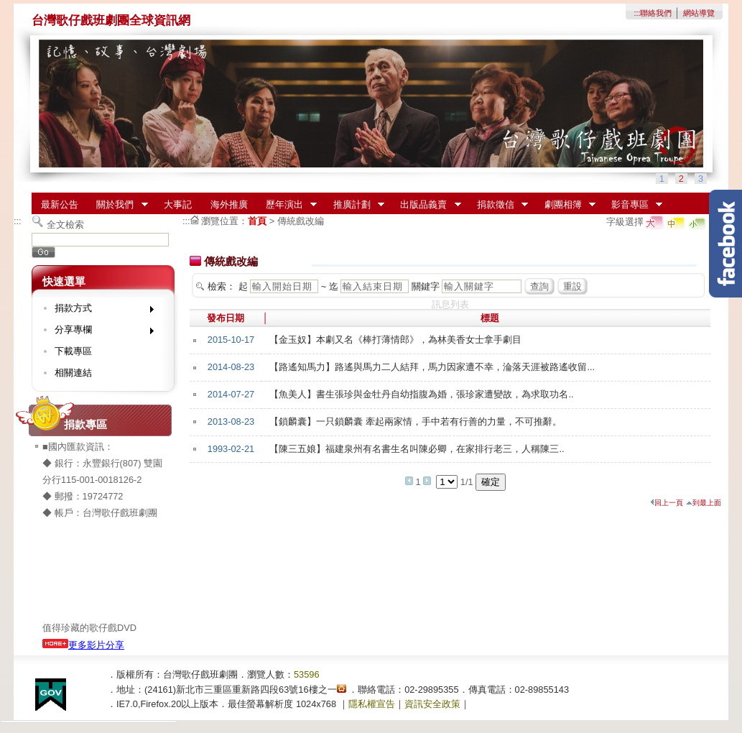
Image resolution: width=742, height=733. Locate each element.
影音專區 (632, 205)
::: (637, 13)
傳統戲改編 (300, 221)
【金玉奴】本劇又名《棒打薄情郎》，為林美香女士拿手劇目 (395, 339)
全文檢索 (65, 224)
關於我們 (118, 205)
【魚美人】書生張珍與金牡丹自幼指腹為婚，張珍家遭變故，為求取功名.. (421, 394)
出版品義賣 (426, 205)
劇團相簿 (565, 205)
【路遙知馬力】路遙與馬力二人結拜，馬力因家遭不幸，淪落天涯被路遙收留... (432, 366)
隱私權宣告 (371, 704)
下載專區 (73, 351)
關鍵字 (426, 286)
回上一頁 (666, 503)
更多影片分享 (83, 645)
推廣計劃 (354, 205)
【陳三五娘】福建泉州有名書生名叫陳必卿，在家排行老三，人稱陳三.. (416, 448)
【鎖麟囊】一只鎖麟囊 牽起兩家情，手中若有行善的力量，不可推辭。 (415, 421)
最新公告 (59, 204)
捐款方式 (99, 311)
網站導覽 (699, 13)
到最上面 (703, 503)
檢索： (222, 286)
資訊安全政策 (432, 704)
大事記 (178, 204)
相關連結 (73, 372)
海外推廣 (229, 204)
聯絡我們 (656, 13)
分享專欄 (99, 332)
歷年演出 (286, 205)
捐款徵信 (498, 205)
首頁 (257, 221)
